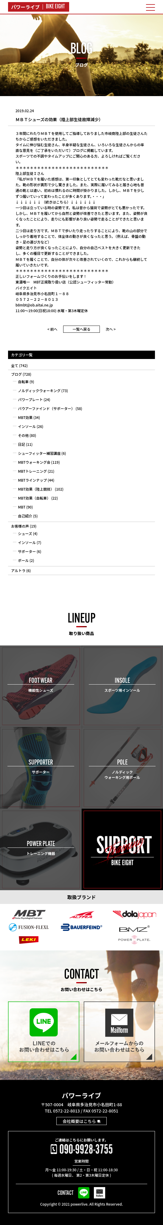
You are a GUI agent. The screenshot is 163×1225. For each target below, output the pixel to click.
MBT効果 (25, 417)
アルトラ (18, 570)
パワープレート (30, 399)
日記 (21, 444)
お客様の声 (20, 525)
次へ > (111, 329)
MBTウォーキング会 (34, 462)
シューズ (25, 533)
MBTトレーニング (32, 471)
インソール (27, 426)
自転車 (23, 381)
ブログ (16, 374)
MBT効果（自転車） (34, 497)
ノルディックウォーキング (39, 390)
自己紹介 (25, 515)
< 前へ (52, 329)
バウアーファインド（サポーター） (46, 408)
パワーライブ (81, 1095)
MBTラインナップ (32, 480)
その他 (23, 435)
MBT (21, 506)
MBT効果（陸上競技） (36, 488)
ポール (23, 560)
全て (14, 365)
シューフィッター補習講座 (39, 453)
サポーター (27, 551)
